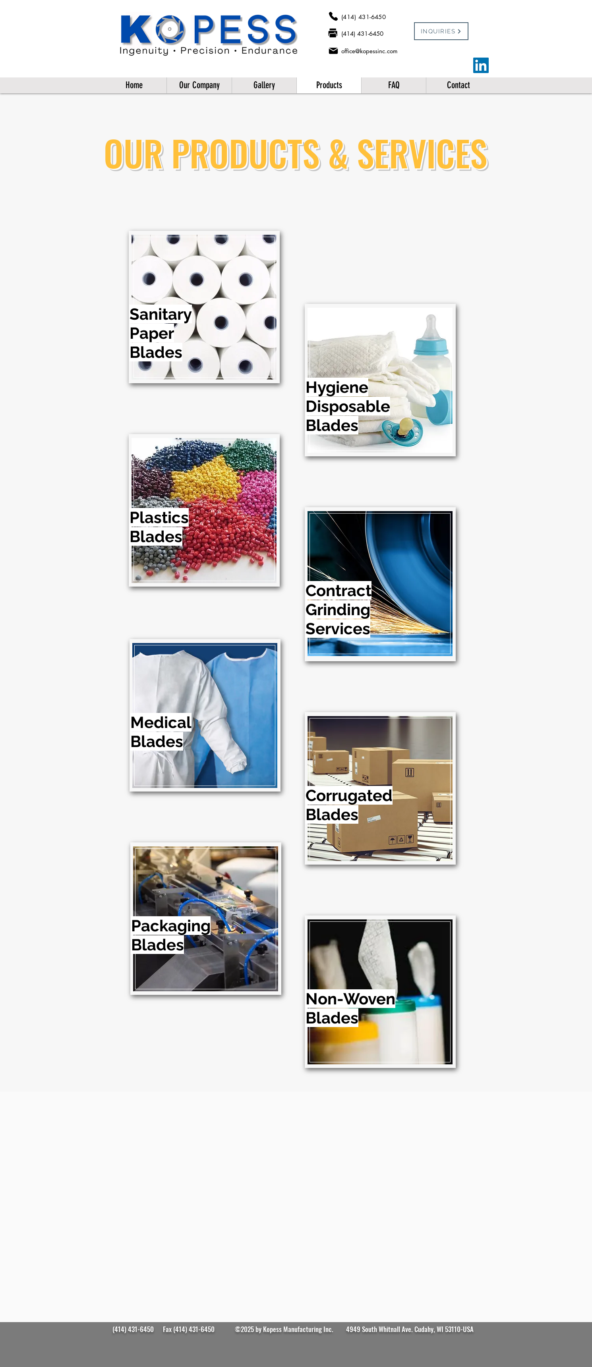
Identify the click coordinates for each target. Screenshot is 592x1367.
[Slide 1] (296, 1233)
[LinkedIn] (481, 65)
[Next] (471, 1184)
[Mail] (333, 50)
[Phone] (333, 16)
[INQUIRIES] (441, 31)
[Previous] (121, 1184)
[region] (204, 307)
